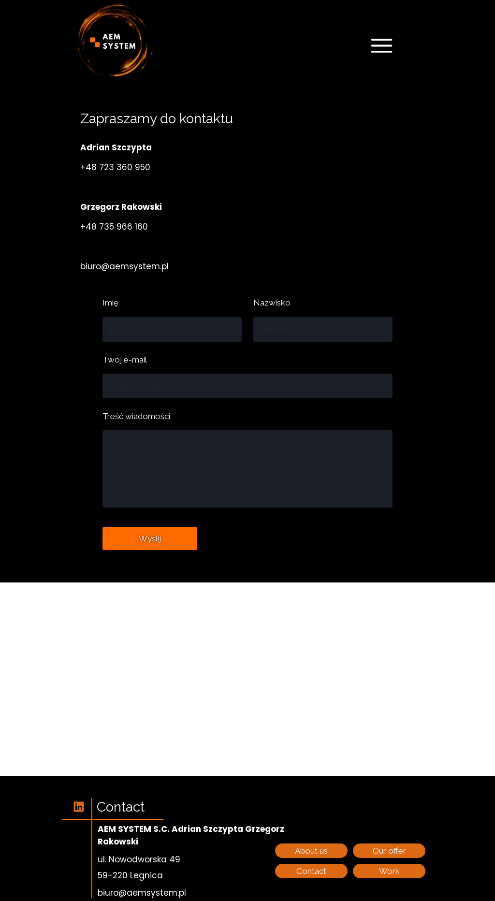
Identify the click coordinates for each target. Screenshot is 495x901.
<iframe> (247, 679)
